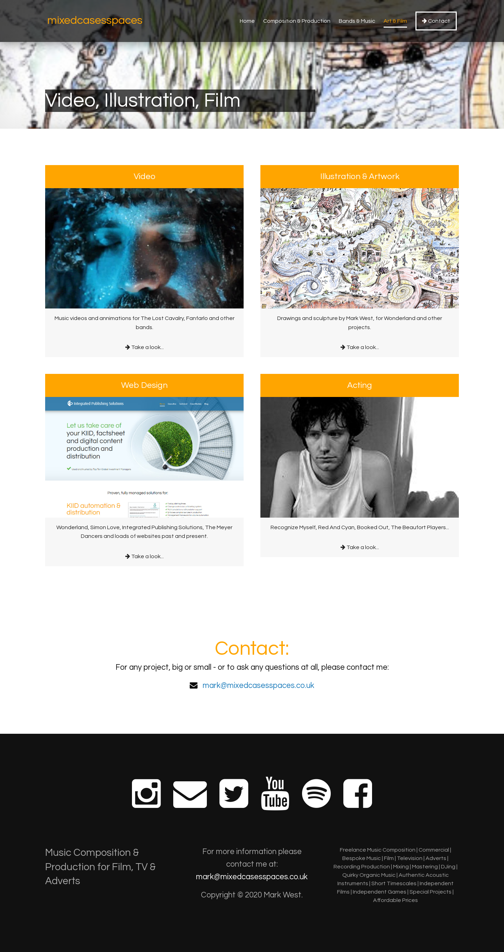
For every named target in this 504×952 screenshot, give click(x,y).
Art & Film (395, 21)
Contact (436, 21)
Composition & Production (296, 21)
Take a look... (144, 257)
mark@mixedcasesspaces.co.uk (258, 686)
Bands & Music (357, 21)
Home (247, 21)
